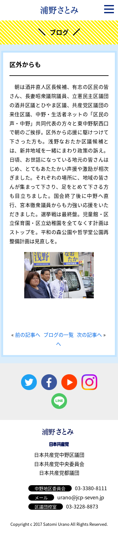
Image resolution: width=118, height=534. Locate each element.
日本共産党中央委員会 (59, 464)
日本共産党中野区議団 (59, 454)
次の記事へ (89, 334)
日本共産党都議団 (59, 472)
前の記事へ (27, 334)
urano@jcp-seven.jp (80, 497)
